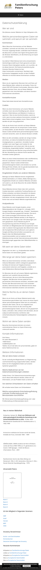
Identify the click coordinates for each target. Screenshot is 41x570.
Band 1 (5, 499)
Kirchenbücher (8, 539)
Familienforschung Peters (26, 6)
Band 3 (5, 504)
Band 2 (5, 502)
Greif (4, 518)
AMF (4, 516)
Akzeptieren (26, 566)
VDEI (4, 526)
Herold (5, 521)
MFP (4, 523)
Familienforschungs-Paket (20, 550)
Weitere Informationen (16, 565)
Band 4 (5, 507)
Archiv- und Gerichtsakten (11, 536)
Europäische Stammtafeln (20, 555)
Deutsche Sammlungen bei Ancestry (15, 541)
